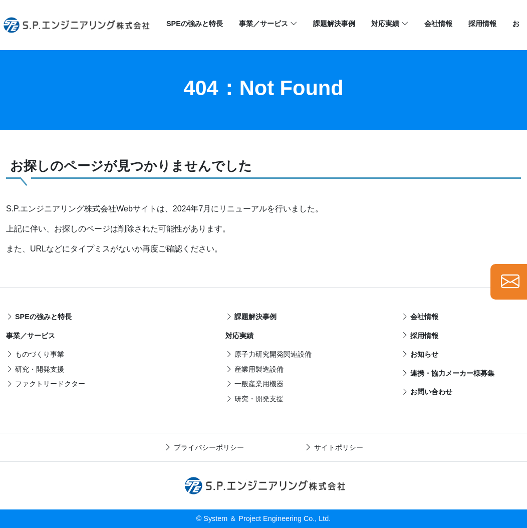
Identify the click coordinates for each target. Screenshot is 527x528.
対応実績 (389, 24)
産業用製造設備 (254, 369)
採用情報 (482, 24)
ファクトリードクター (45, 384)
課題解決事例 (334, 24)
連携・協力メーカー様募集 (447, 373)
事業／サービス (268, 24)
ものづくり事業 (35, 354)
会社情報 (438, 24)
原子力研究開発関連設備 (268, 354)
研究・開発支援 (35, 369)
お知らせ (419, 354)
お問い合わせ (426, 392)
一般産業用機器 (254, 384)
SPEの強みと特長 (194, 24)
